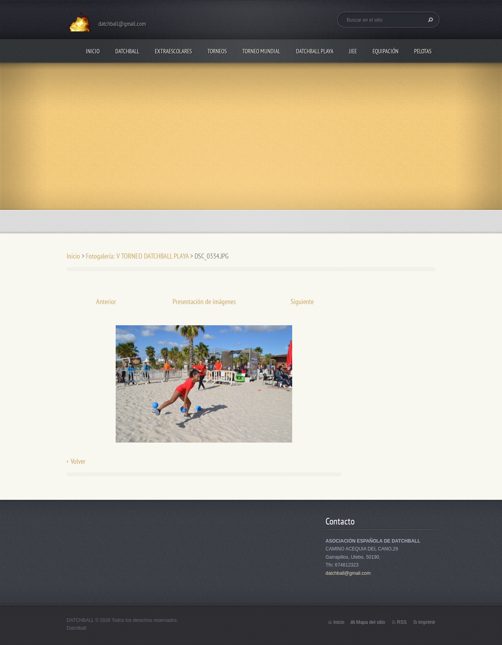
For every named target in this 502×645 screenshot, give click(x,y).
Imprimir (426, 622)
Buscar (429, 20)
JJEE (353, 51)
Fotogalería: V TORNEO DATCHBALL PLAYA (137, 256)
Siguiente (302, 301)
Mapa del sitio (370, 622)
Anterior (106, 301)
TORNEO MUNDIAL (261, 51)
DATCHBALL (127, 51)
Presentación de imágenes (204, 301)
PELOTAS (422, 51)
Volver (78, 461)
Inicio (93, 51)
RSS (402, 622)
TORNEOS (217, 51)
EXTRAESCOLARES (173, 51)
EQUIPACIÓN (385, 51)
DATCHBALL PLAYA (314, 51)
